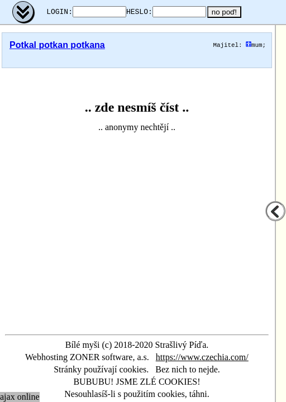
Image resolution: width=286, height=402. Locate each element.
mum (254, 45)
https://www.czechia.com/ (202, 357)
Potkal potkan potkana (57, 45)
